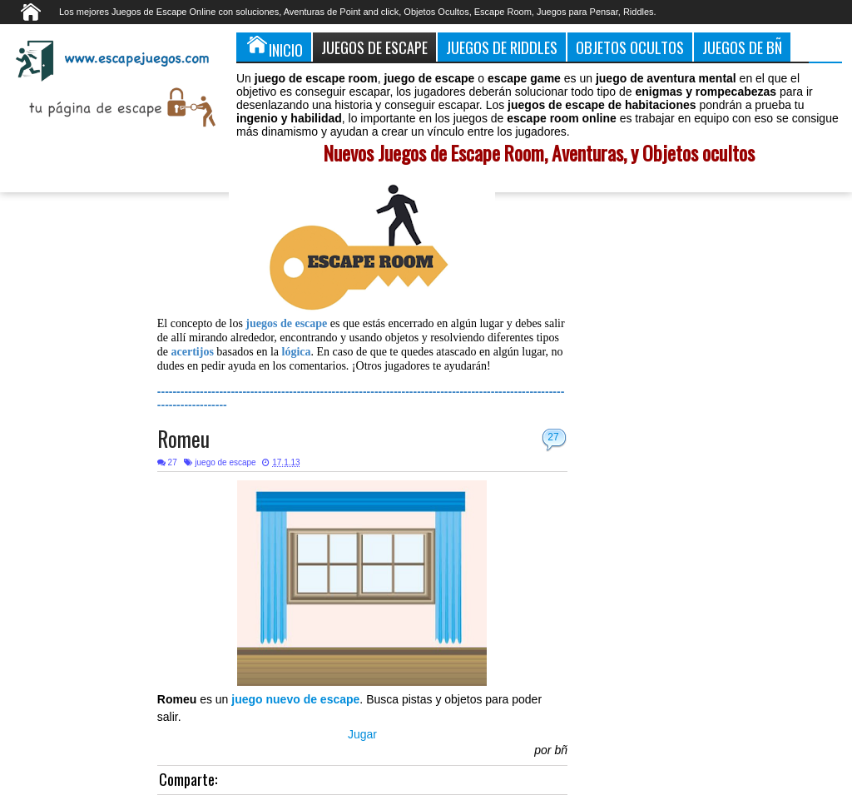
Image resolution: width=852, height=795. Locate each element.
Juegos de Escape (374, 47)
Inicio (274, 46)
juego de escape (225, 462)
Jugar (362, 734)
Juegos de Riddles (501, 47)
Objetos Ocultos (630, 47)
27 (552, 437)
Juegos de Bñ (742, 47)
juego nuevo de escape (295, 699)
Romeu (183, 438)
